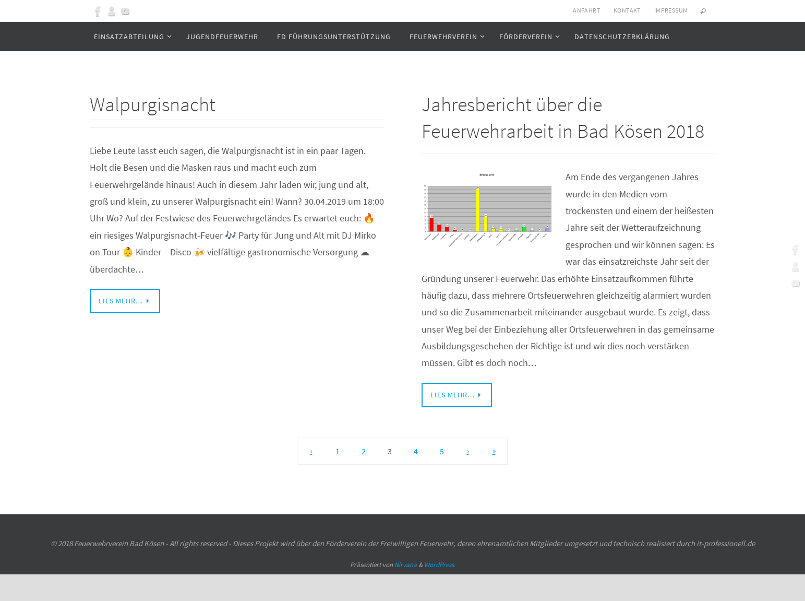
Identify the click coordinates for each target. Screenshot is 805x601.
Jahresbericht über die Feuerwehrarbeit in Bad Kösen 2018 (554, 130)
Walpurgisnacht (159, 103)
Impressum (671, 10)
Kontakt (627, 10)
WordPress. (439, 591)
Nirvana (405, 591)
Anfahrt (586, 10)
